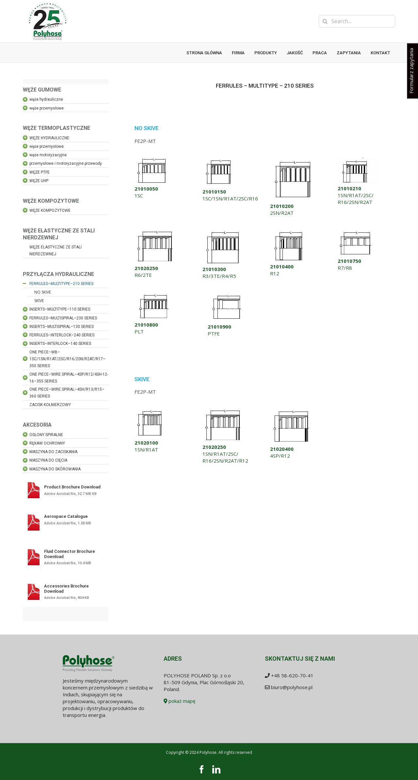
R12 (274, 273)
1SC (139, 195)
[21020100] (151, 410)
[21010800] (154, 295)
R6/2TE (143, 275)
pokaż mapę (179, 701)
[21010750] (356, 232)
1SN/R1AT (146, 449)
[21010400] (289, 232)
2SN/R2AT (282, 213)
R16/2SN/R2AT (355, 202)
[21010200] (293, 160)
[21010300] (223, 232)
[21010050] (152, 160)
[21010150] (219, 160)
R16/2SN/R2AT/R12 (225, 460)
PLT (139, 331)
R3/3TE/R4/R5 (219, 276)
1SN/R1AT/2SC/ (356, 195)
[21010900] (227, 295)
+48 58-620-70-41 (292, 675)
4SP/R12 (280, 455)
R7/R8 (345, 267)
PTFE (214, 333)
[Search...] (357, 21)
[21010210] (358, 160)
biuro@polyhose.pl (292, 687)
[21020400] (292, 410)
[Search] (325, 21)
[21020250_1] (156, 232)
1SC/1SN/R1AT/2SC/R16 (230, 198)
